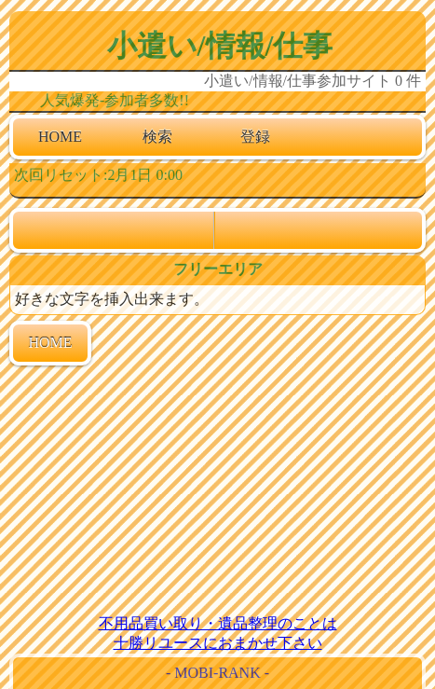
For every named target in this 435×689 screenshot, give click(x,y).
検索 (157, 137)
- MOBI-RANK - (217, 673)
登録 (255, 137)
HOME (60, 137)
